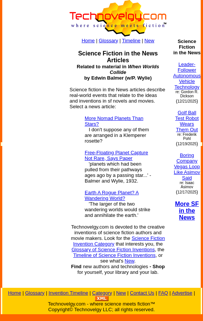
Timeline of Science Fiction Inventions (114, 255)
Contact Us (142, 293)
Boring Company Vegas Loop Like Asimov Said (187, 166)
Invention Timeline (68, 293)
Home (88, 40)
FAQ (163, 293)
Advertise (182, 293)
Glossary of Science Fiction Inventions (113, 249)
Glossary (108, 40)
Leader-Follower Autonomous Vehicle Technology (187, 75)
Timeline (131, 40)
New (149, 40)
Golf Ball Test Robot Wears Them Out (186, 121)
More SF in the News (187, 211)
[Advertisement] (32, 151)
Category (102, 293)
